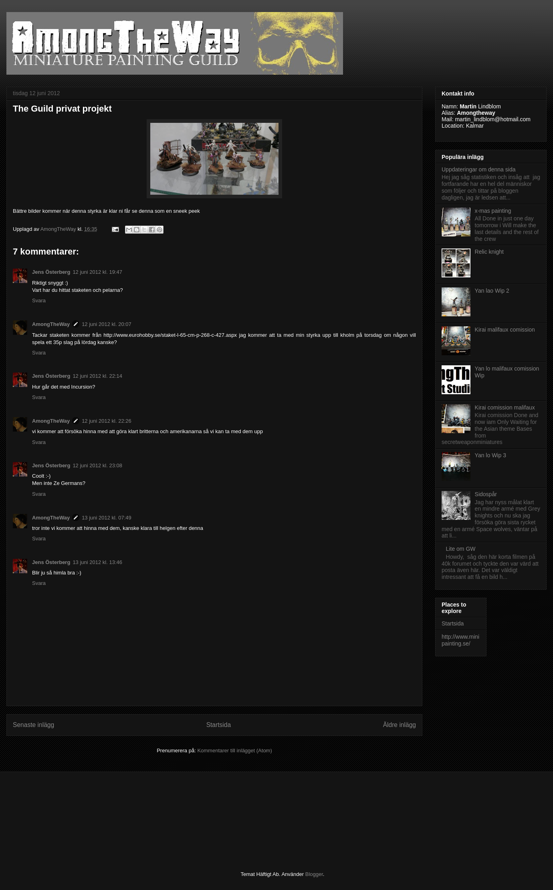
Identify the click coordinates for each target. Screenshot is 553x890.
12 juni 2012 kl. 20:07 (106, 324)
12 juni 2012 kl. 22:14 (97, 376)
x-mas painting (493, 211)
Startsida (218, 724)
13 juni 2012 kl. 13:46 (97, 562)
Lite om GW (461, 549)
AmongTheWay (51, 324)
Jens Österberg (51, 272)
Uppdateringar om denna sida (478, 169)
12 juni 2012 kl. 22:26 (106, 421)
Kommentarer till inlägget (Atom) (234, 750)
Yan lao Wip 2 (492, 290)
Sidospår (486, 494)
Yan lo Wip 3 (490, 455)
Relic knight (489, 251)
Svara (39, 300)
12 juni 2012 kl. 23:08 (97, 465)
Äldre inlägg (399, 724)
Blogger (314, 874)
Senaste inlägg (33, 724)
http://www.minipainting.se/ (460, 640)
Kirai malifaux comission (505, 329)
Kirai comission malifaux (505, 407)
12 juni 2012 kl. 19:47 (97, 272)
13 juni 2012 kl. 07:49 (106, 518)
